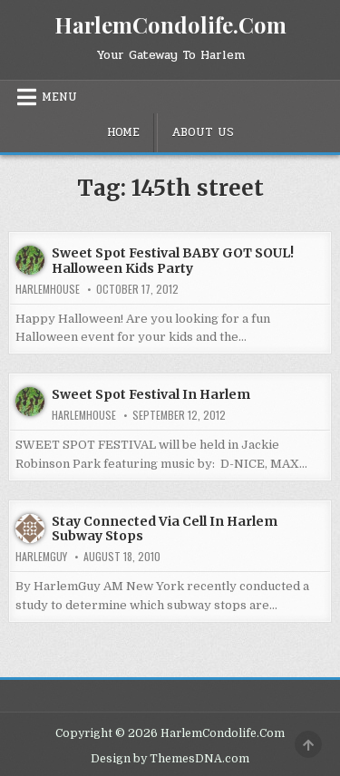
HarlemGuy (41, 556)
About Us (202, 132)
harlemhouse (47, 289)
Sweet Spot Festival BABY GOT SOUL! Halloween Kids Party (173, 260)
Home (123, 132)
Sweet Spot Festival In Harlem (151, 394)
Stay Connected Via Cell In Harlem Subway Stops (164, 529)
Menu (59, 97)
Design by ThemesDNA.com (170, 758)
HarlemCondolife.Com (170, 24)
